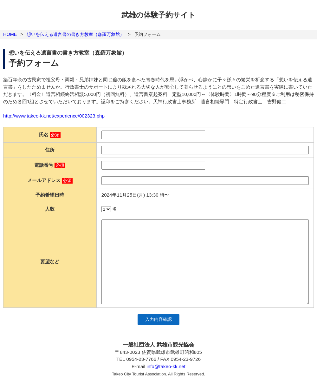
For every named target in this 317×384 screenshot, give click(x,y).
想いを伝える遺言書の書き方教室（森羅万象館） (75, 34)
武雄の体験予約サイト (158, 15)
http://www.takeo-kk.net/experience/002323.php (54, 115)
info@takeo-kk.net (165, 366)
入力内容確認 (158, 319)
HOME (10, 34)
